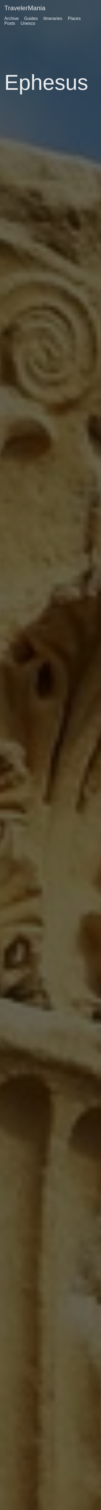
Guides (31, 18)
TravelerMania (25, 8)
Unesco (27, 23)
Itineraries (52, 18)
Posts (9, 23)
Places (74, 18)
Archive (11, 18)
